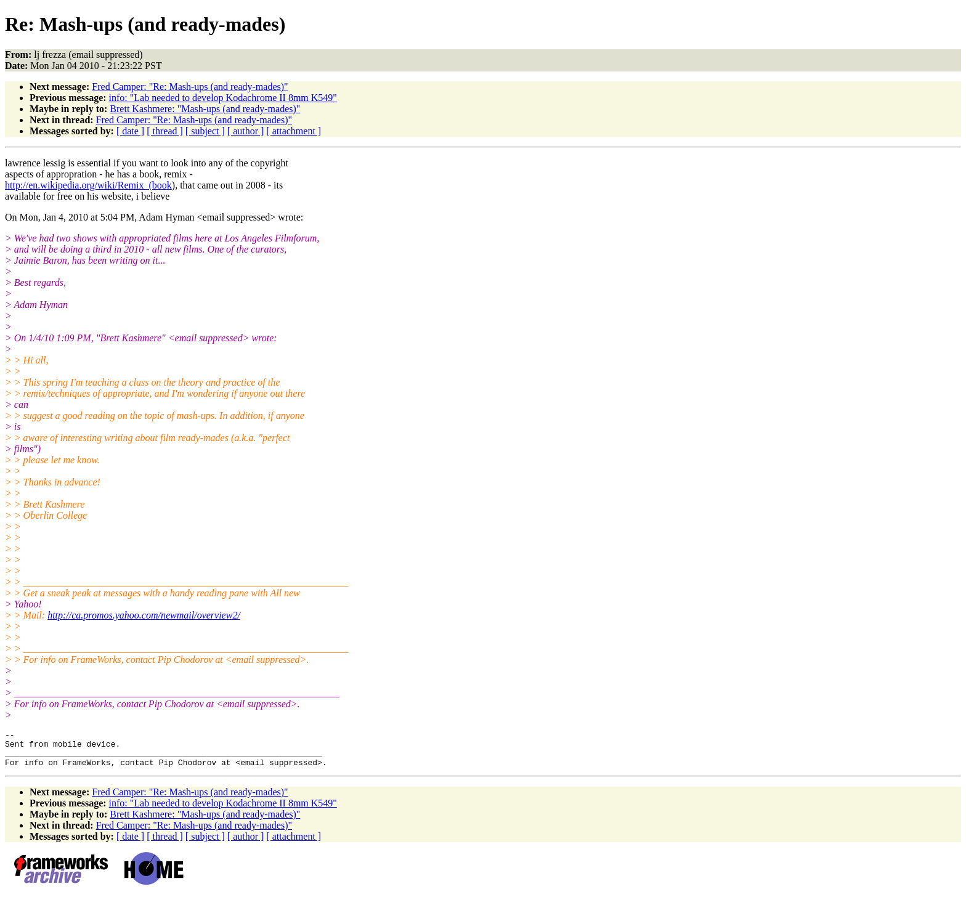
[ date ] (130, 131)
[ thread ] (165, 131)
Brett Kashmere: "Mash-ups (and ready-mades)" (205, 108)
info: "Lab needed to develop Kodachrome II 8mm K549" (223, 97)
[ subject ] (205, 131)
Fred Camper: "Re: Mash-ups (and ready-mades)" (190, 86)
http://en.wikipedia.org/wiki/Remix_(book (88, 185)
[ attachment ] (293, 131)
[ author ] (245, 131)
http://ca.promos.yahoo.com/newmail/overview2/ (143, 615)
